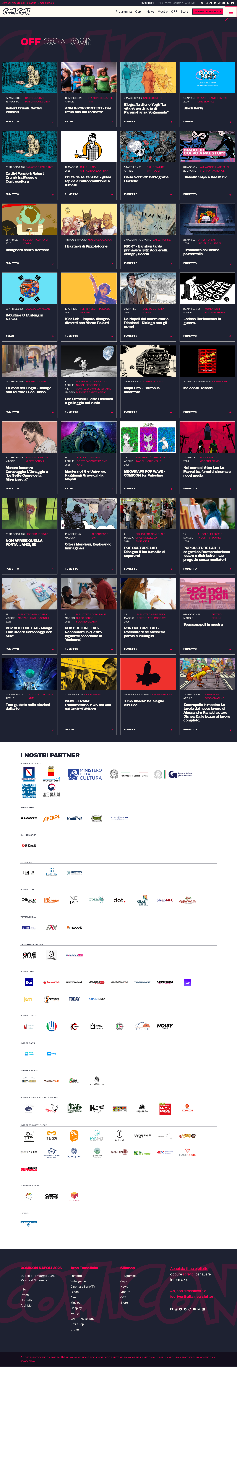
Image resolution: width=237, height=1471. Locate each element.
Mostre (160, 13)
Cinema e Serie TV (82, 1391)
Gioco (74, 1396)
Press (166, 3)
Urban (74, 1434)
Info (158, 3)
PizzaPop (77, 1428)
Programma (121, 13)
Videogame (78, 1385)
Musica (75, 1407)
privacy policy (28, 1465)
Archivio (190, 3)
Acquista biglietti (205, 13)
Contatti (177, 3)
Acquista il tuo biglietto (189, 1373)
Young (74, 1417)
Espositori (145, 3)
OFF (171, 13)
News (148, 13)
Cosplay (76, 1412)
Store (182, 13)
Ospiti (137, 13)
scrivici (189, 1379)
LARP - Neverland (82, 1423)
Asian (74, 1401)
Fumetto (76, 1380)
